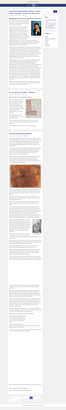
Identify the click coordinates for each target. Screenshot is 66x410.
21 (12, 403)
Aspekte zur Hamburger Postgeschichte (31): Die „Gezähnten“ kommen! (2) (49, 31)
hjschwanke (12, 139)
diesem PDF (26, 123)
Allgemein (28, 139)
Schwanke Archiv (48, 51)
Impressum (35, 408)
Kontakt (38, 6)
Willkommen (29, 6)
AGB (38, 408)
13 (20, 401)
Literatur (46, 49)
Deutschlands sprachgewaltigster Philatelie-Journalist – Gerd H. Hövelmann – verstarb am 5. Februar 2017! (25, 14)
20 (9, 403)
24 (18, 403)
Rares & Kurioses (48, 50)
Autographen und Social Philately (50, 44)
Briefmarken (47, 45)
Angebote (46, 41)
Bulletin (34, 6)
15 (27, 401)
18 (36, 401)
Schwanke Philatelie (33, 2)
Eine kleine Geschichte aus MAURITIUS (22, 137)
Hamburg (46, 46)
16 (30, 401)
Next (22, 403)
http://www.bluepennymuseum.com (30, 220)
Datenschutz (42, 408)
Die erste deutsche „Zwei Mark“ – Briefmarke (24, 96)
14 (23, 401)
